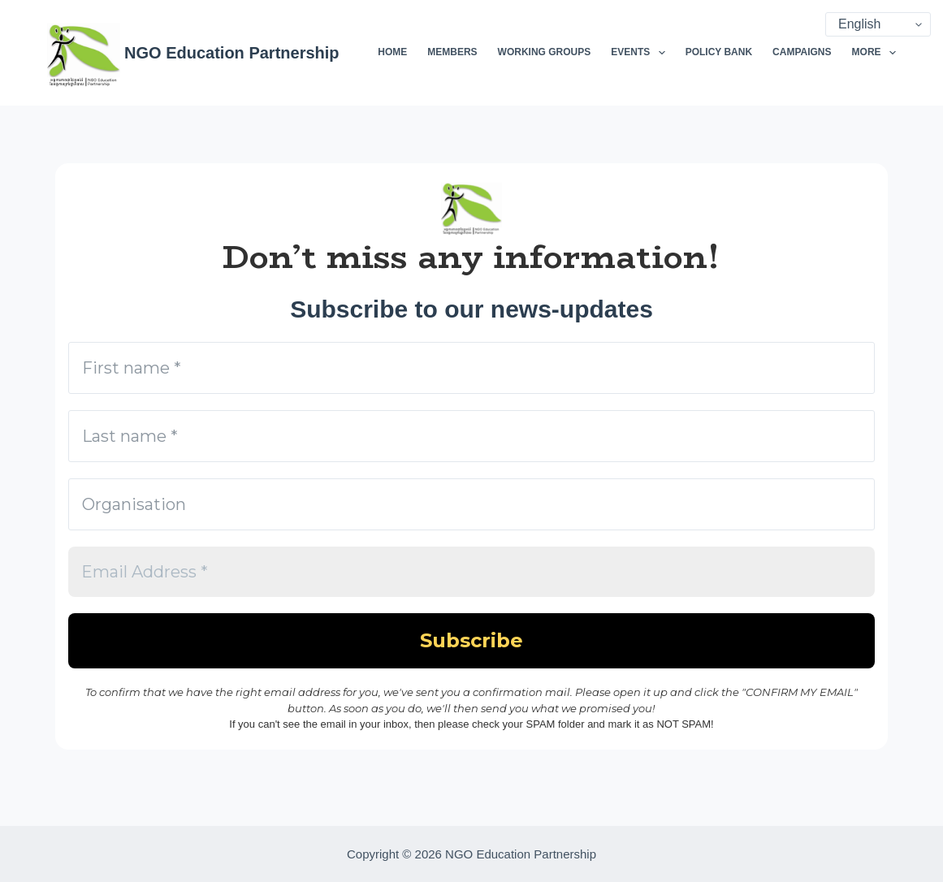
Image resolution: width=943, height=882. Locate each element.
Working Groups (544, 52)
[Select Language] (878, 24)
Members (452, 52)
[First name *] (471, 368)
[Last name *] (471, 436)
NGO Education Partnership (231, 53)
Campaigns (801, 52)
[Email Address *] (471, 572)
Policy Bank (719, 52)
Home (392, 52)
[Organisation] (471, 504)
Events (641, 53)
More (874, 53)
